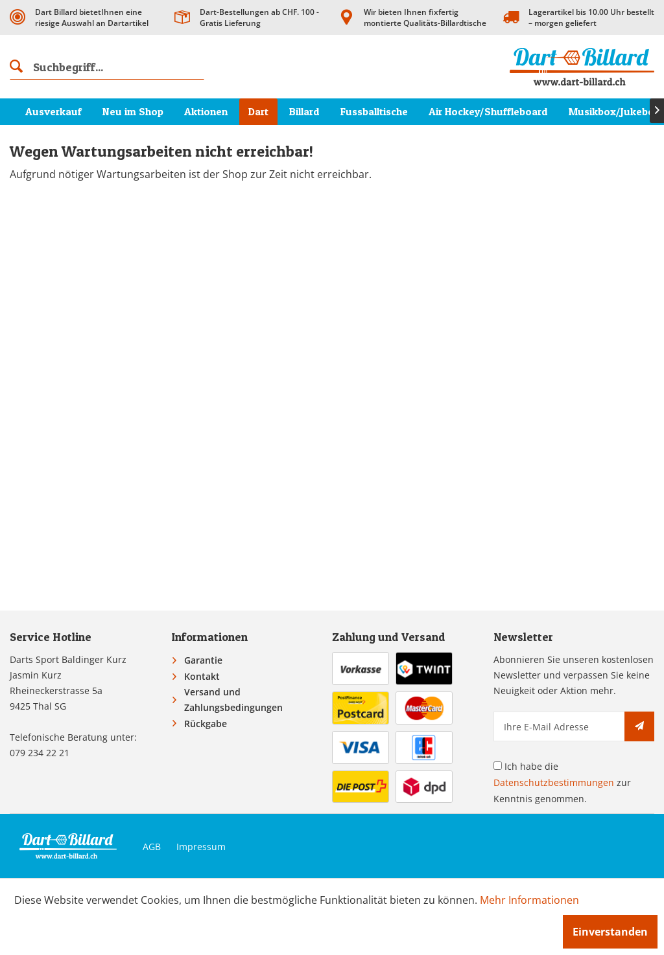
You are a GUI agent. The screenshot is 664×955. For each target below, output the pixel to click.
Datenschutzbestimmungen (553, 782)
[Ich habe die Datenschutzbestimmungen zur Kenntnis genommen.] (497, 765)
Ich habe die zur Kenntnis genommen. (562, 782)
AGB (152, 846)
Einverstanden (610, 932)
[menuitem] (107, 67)
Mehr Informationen (529, 900)
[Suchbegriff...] (107, 67)
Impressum (201, 846)
